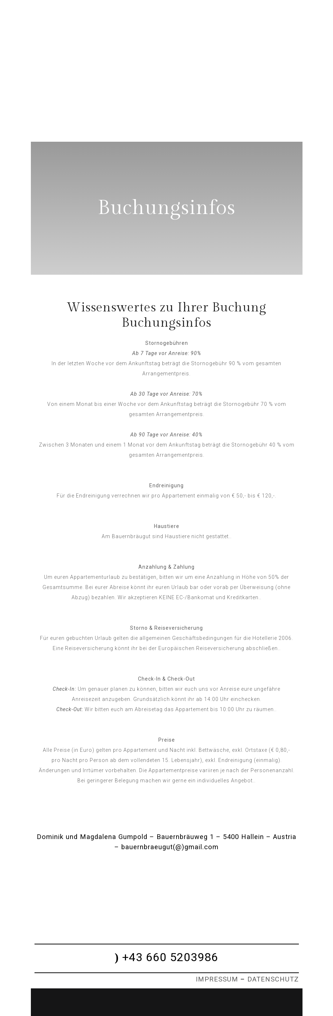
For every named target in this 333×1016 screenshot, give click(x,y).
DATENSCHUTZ (273, 979)
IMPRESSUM (217, 979)
